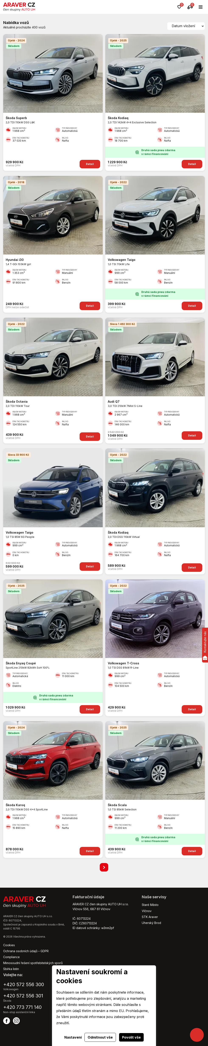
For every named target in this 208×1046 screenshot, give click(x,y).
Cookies (9, 945)
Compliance (11, 957)
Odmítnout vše (100, 1037)
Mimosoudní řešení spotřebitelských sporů (33, 963)
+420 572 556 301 (23, 995)
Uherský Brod (151, 923)
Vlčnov (147, 911)
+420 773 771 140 (22, 1007)
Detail (90, 164)
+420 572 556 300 (23, 984)
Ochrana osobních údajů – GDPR (26, 951)
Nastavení (73, 1037)
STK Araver (150, 917)
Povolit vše (131, 1037)
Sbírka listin (11, 969)
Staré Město (150, 905)
